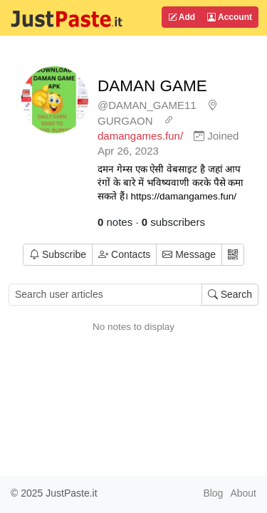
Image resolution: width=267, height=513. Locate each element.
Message (189, 254)
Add (181, 17)
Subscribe (57, 254)
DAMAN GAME (152, 86)
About (243, 493)
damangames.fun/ (140, 136)
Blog (213, 493)
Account (229, 17)
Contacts (124, 254)
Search (230, 294)
